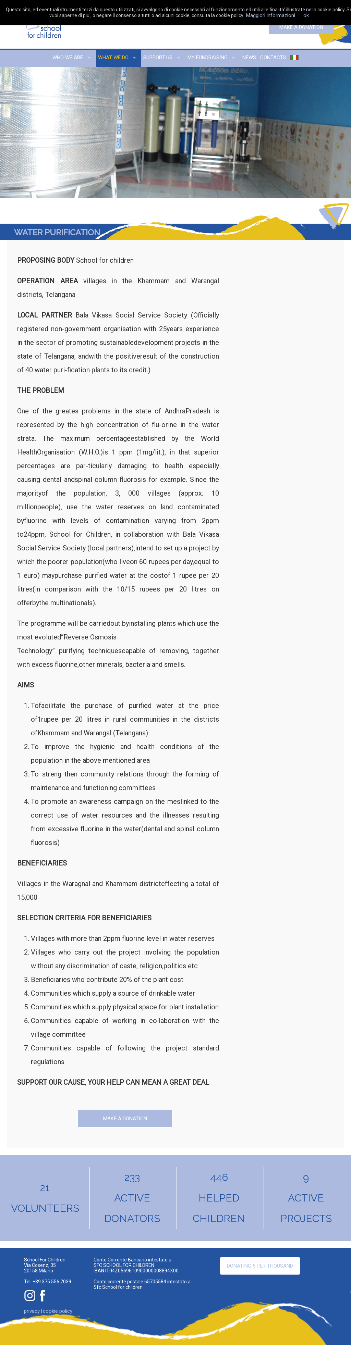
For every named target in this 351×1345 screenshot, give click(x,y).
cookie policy (57, 1311)
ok (306, 15)
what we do (113, 57)
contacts (273, 57)
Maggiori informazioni (270, 15)
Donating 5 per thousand (260, 1266)
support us (157, 57)
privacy (32, 1311)
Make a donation (301, 27)
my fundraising (207, 57)
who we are (67, 57)
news (249, 57)
